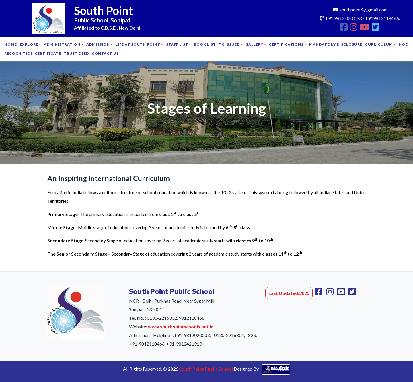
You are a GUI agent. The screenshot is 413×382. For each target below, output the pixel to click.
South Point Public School (206, 368)
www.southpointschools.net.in (180, 326)
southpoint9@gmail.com (364, 9)
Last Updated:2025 (288, 293)
